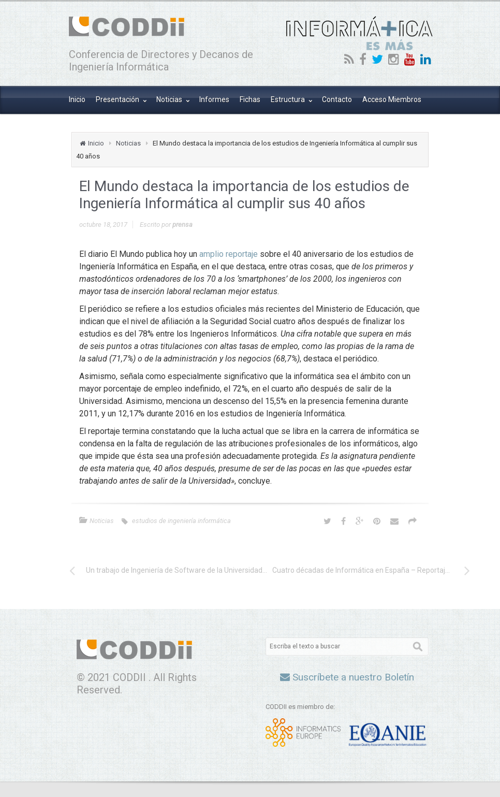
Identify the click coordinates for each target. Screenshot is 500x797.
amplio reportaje (228, 254)
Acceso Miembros (391, 99)
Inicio (77, 99)
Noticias (170, 99)
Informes (214, 99)
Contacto (337, 99)
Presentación (118, 99)
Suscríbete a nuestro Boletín (347, 677)
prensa (182, 224)
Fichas (250, 99)
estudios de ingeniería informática (181, 521)
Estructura (288, 99)
